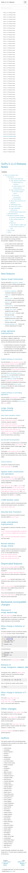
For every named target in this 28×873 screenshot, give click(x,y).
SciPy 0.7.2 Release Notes (9, 147)
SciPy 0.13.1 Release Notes (9, 127)
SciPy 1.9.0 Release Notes (9, 34)
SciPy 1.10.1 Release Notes (9, 23)
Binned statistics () (18, 212)
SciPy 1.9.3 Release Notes (9, 28)
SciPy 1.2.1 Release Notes (9, 87)
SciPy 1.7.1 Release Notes (9, 45)
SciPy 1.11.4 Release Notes (9, 12)
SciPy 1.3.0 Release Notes (9, 81)
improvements (18, 180)
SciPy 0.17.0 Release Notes (9, 109)
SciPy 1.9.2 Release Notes (9, 30)
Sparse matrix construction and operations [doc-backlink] (12, 473)
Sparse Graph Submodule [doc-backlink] (12, 279)
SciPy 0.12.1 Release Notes (9, 131)
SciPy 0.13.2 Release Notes (9, 125)
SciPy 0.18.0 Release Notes (9, 105)
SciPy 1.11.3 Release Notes (9, 14)
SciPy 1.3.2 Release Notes (9, 76)
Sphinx (10, 871)
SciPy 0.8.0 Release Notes (9, 145)
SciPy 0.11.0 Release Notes (9, 136)
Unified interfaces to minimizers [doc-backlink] (11, 359)
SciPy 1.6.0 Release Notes (9, 56)
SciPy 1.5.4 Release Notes (9, 59)
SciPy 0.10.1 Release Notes (9, 138)
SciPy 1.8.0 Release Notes (9, 39)
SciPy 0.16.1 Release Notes (9, 112)
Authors (9, 232)
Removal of (17, 217)
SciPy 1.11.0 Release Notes (9, 21)
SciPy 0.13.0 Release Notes (9, 129)
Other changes (11, 230)
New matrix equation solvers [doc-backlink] (10, 415)
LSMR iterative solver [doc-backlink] (10, 500)
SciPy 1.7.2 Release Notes (9, 43)
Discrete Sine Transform (16, 206)
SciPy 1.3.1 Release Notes (9, 78)
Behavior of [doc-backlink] (14, 666)
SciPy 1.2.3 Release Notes (9, 83)
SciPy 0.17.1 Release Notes (9, 107)
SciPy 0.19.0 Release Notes (9, 101)
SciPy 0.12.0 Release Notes (9, 134)
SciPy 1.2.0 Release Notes (9, 89)
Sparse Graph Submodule (16, 178)
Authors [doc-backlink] (5, 738)
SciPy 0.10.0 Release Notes (9, 140)
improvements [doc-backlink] (8, 332)
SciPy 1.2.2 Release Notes (9, 85)
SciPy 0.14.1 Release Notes (9, 120)
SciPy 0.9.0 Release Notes (9, 143)
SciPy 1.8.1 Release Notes (9, 36)
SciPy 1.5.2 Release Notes (9, 63)
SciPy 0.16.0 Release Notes (9, 114)
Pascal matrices (17, 199)
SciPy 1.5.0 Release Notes (9, 67)
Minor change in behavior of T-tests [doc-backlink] (14, 693)
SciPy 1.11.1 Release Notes (9, 19)
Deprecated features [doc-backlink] (11, 563)
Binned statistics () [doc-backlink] (8, 544)
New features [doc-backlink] (8, 273)
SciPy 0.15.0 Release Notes (9, 118)
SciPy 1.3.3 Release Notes (9, 74)
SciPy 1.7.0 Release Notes (9, 48)
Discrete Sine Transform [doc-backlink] (11, 512)
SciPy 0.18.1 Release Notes (9, 103)
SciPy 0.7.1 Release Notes (9, 149)
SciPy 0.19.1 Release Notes (9, 98)
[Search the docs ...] (14, 8)
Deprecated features (12, 213)
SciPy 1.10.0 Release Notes (9, 25)
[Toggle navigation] (25, 2)
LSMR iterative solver (15, 204)
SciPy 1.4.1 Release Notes (9, 70)
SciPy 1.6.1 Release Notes (9, 54)
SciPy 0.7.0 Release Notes (9, 151)
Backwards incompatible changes (16, 215)
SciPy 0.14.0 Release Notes (9, 123)
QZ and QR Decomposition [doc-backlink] (10, 440)
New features (11, 177)
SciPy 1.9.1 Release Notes (9, 32)
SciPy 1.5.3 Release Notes (9, 61)
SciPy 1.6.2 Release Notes (9, 52)
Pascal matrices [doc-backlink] (6, 462)
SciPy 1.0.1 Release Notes (9, 94)
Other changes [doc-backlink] (8, 708)
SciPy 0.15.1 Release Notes (9, 116)
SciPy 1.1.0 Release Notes (9, 92)
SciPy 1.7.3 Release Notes (9, 41)
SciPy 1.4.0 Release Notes (9, 72)
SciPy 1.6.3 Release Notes (9, 50)
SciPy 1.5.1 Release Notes (9, 65)
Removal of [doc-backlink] (9, 611)
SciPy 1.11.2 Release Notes (9, 17)
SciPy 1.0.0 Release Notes (9, 96)
